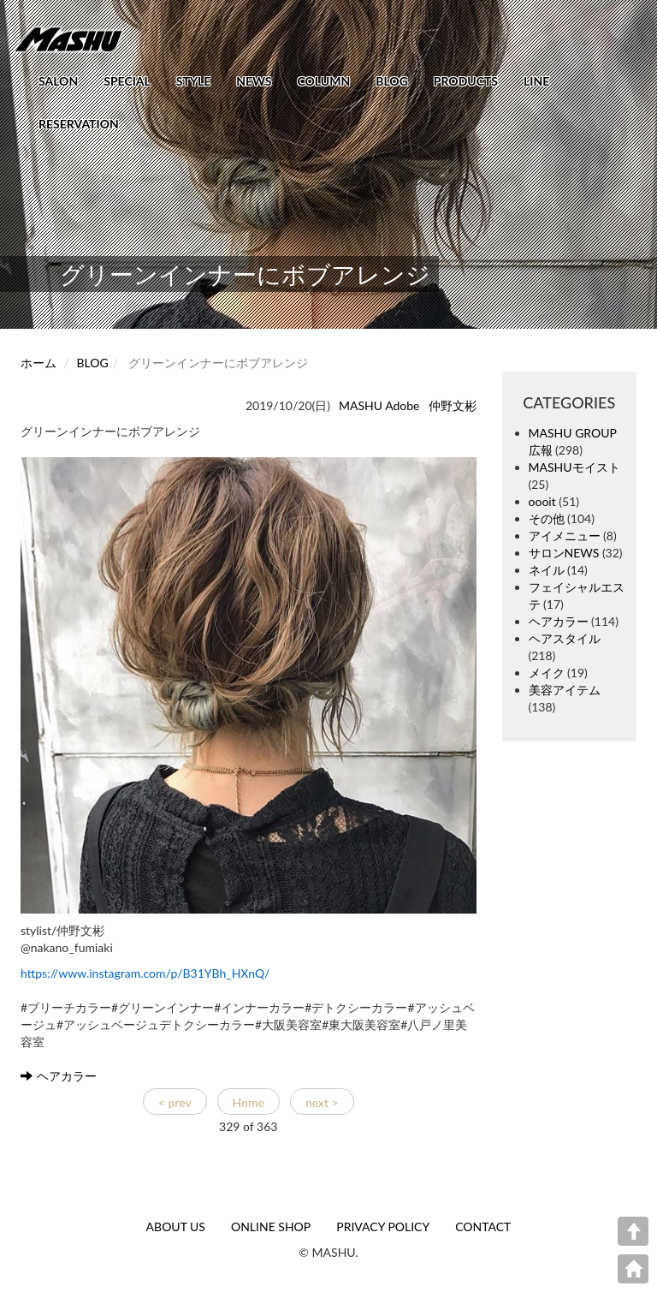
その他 (547, 518)
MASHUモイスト (574, 467)
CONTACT (483, 1226)
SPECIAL (127, 81)
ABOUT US (175, 1226)
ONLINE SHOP (271, 1226)
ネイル (547, 570)
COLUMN (323, 81)
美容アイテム (565, 689)
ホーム (38, 362)
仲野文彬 (452, 405)
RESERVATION (78, 123)
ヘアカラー (59, 1076)
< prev (175, 1102)
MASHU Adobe (379, 405)
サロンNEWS (564, 552)
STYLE (193, 81)
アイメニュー (565, 535)
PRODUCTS (466, 81)
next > (322, 1102)
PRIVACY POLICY (382, 1226)
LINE (536, 81)
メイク (547, 672)
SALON (58, 81)
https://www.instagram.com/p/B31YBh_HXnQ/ (145, 973)
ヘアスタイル (565, 638)
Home (248, 1102)
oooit (542, 501)
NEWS (253, 81)
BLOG (392, 81)
